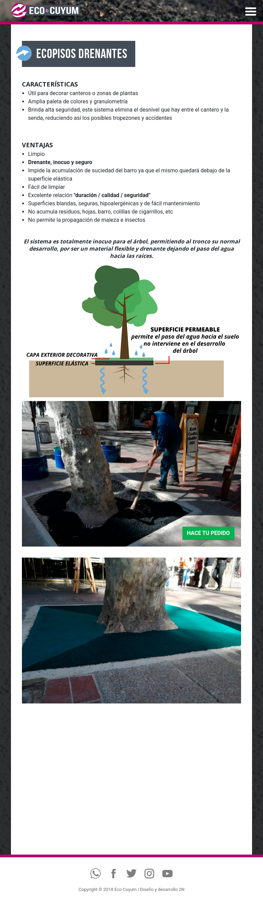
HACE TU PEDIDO (208, 533)
